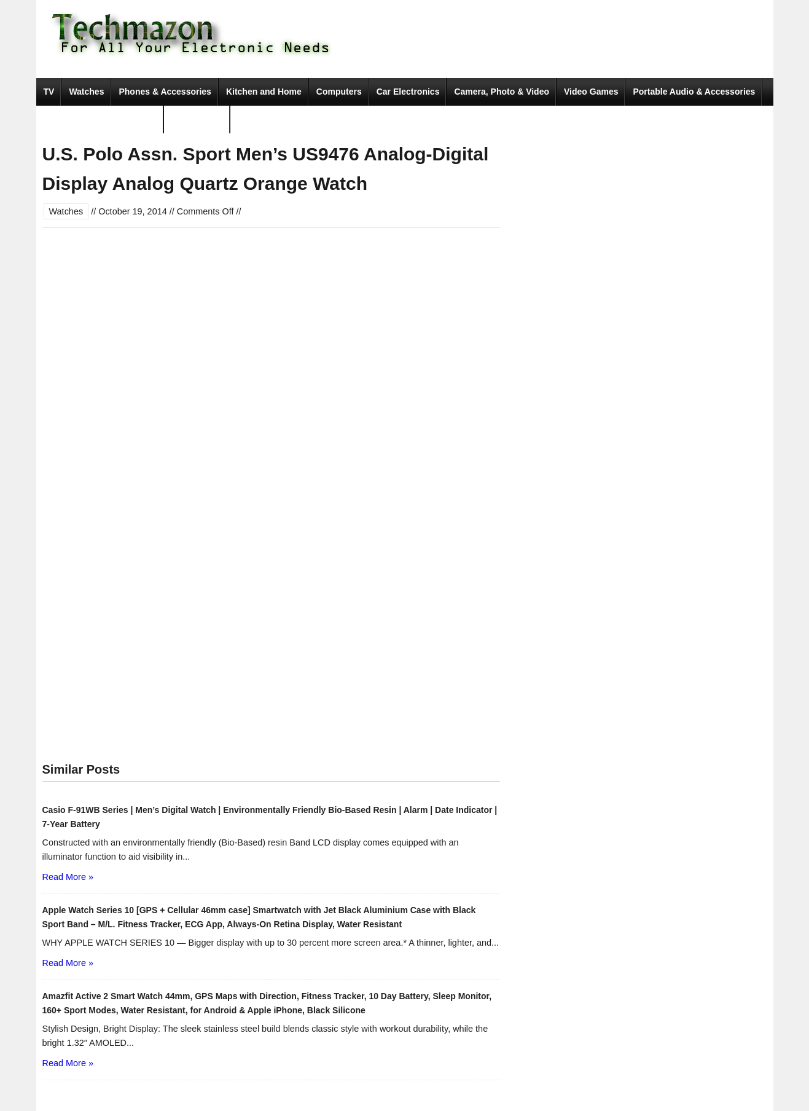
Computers (339, 91)
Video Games (591, 91)
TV (49, 91)
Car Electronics (408, 91)
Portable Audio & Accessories (694, 91)
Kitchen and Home (264, 91)
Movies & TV (196, 119)
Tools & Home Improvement (100, 119)
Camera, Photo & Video (501, 91)
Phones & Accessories (165, 91)
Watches (86, 91)
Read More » (67, 877)
